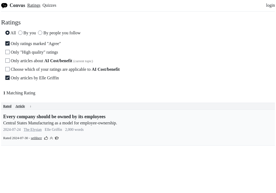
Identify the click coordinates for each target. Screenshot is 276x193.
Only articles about (49, 60)
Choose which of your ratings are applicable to (62, 69)
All (10, 33)
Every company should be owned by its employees (54, 116)
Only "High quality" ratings (31, 52)
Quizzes (49, 5)
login (270, 5)
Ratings (33, 5)
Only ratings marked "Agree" (33, 43)
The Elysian (33, 130)
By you (27, 33)
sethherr (36, 138)
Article (23, 106)
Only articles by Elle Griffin (32, 78)
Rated (7, 106)
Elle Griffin (53, 130)
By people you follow (59, 33)
